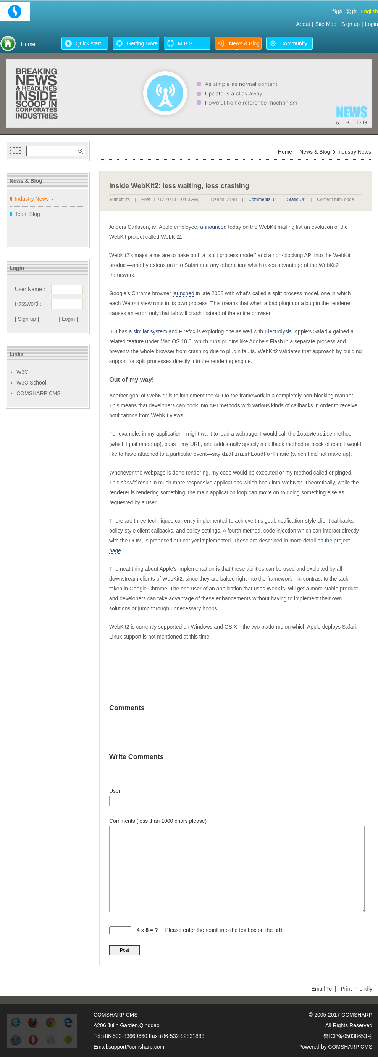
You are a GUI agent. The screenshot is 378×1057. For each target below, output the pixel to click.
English (369, 11)
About (303, 24)
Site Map (325, 24)
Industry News (32, 199)
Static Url (296, 199)
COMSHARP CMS (38, 393)
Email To (322, 988)
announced (213, 227)
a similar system (148, 331)
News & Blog (314, 152)
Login (371, 24)
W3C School (31, 383)
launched (183, 293)
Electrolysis (278, 331)
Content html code (335, 199)
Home (285, 152)
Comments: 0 (261, 199)
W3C (22, 372)
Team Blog (27, 214)
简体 (337, 11)
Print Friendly (356, 988)
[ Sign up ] (27, 319)
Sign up (351, 24)
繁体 (351, 11)
